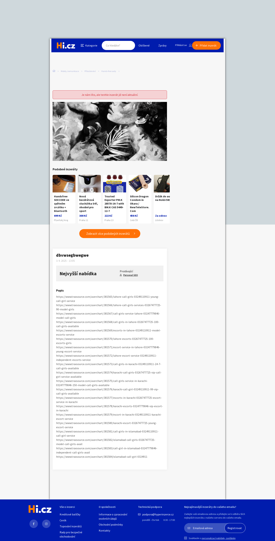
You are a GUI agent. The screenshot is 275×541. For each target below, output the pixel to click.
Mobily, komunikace (70, 71)
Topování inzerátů (71, 526)
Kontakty (104, 530)
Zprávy (158, 46)
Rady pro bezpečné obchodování (71, 534)
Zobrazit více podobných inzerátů (108, 235)
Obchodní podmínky (111, 524)
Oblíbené (140, 46)
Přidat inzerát (209, 46)
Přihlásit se (178, 46)
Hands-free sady (108, 71)
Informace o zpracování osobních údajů (113, 516)
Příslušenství (90, 71)
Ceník (63, 520)
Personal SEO (130, 276)
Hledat (125, 46)
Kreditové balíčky (70, 514)
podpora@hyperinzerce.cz (158, 514)
